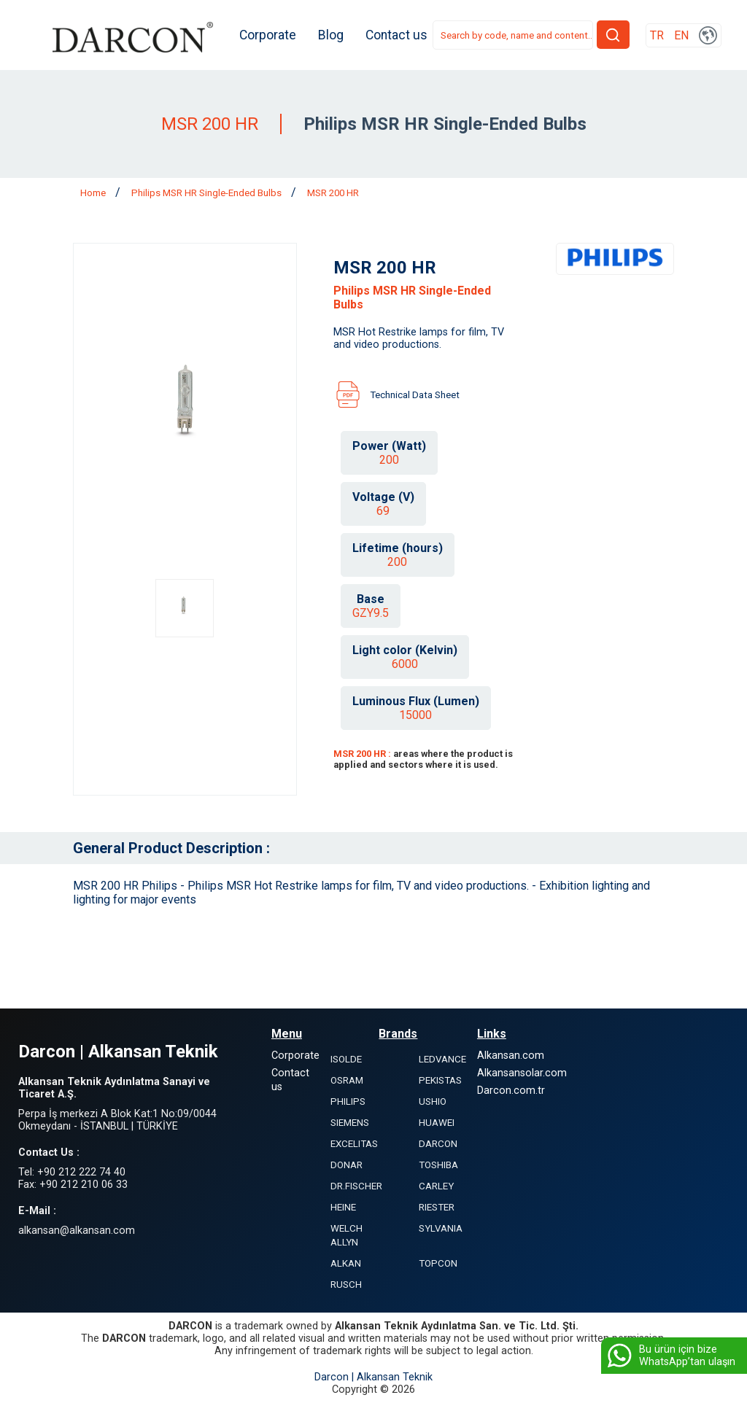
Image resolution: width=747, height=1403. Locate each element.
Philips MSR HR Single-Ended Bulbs (207, 192)
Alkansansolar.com (522, 1073)
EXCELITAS (354, 1143)
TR (657, 35)
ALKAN (345, 1263)
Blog (331, 35)
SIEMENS (349, 1122)
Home (94, 192)
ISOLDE (346, 1059)
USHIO (432, 1101)
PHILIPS (347, 1101)
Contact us (396, 35)
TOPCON (438, 1263)
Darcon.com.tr (511, 1090)
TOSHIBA (438, 1164)
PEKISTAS (440, 1080)
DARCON (438, 1143)
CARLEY (436, 1186)
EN (681, 35)
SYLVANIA (440, 1228)
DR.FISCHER (356, 1186)
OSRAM (346, 1080)
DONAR (346, 1164)
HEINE (343, 1207)
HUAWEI (436, 1122)
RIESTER (436, 1207)
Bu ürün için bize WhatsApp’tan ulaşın (670, 1355)
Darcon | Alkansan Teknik (373, 1377)
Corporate (267, 35)
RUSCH (346, 1284)
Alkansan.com (510, 1055)
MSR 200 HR (333, 192)
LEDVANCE (442, 1059)
